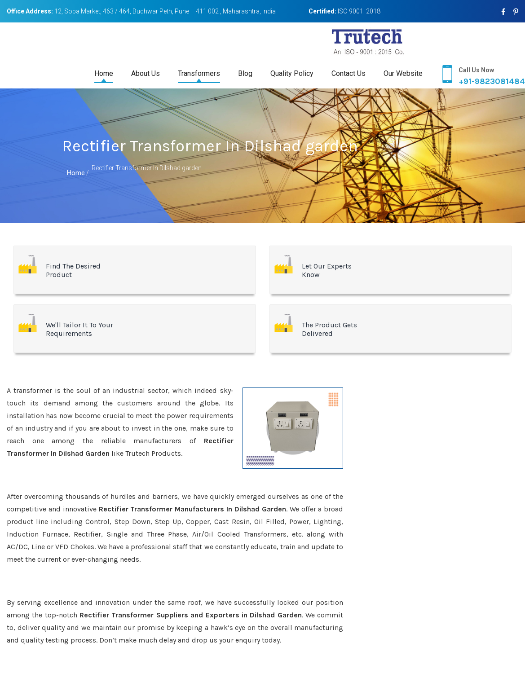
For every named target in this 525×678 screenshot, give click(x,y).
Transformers (199, 73)
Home (103, 73)
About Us (145, 73)
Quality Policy (291, 73)
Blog (245, 73)
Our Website (403, 73)
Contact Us (348, 73)
